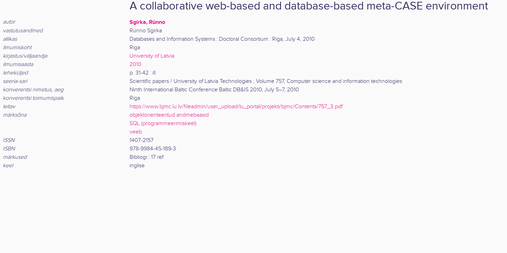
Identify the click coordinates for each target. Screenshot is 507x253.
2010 (136, 64)
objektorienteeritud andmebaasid (169, 115)
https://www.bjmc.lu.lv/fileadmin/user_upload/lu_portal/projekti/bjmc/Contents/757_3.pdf (236, 106)
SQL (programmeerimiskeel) (163, 123)
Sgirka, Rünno (147, 22)
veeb (136, 132)
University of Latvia (152, 56)
